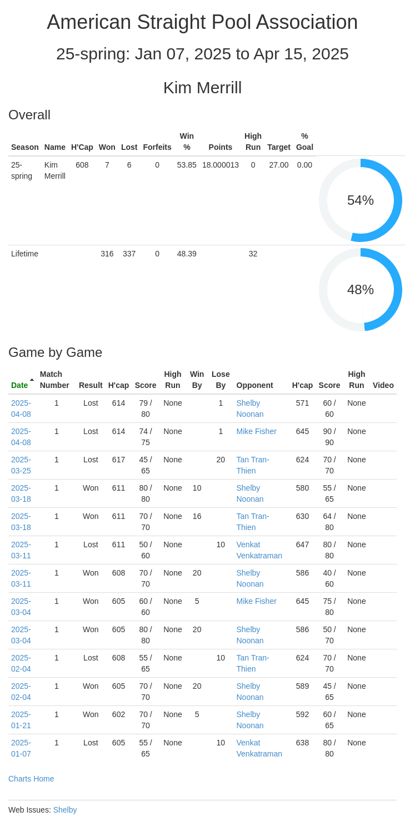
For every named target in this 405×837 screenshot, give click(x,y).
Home (43, 778)
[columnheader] (22, 380)
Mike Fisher (257, 431)
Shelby (65, 809)
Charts (19, 778)
